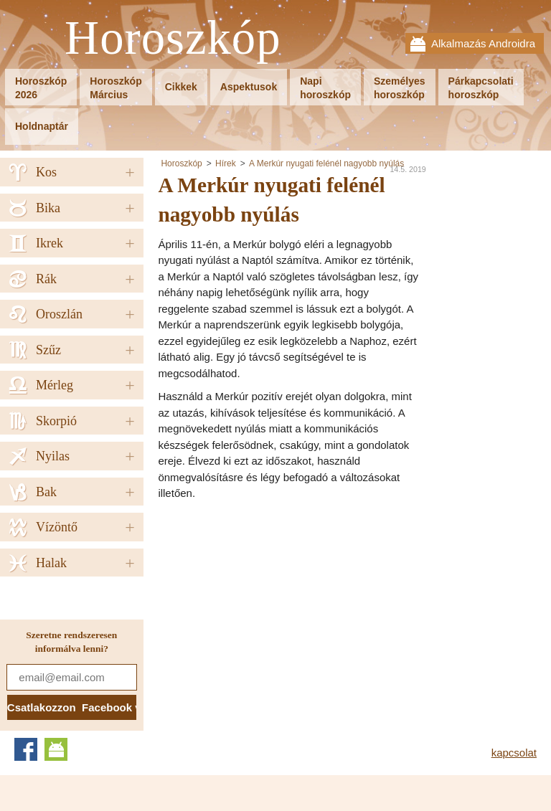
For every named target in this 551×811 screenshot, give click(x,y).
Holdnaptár (41, 126)
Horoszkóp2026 (41, 87)
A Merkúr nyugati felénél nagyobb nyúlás (326, 163)
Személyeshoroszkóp (399, 87)
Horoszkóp (173, 38)
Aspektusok (248, 87)
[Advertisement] (278, 609)
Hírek (225, 163)
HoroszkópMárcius (115, 87)
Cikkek (181, 87)
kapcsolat (514, 752)
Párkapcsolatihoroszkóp (481, 87)
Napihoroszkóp (325, 87)
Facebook (25, 749)
